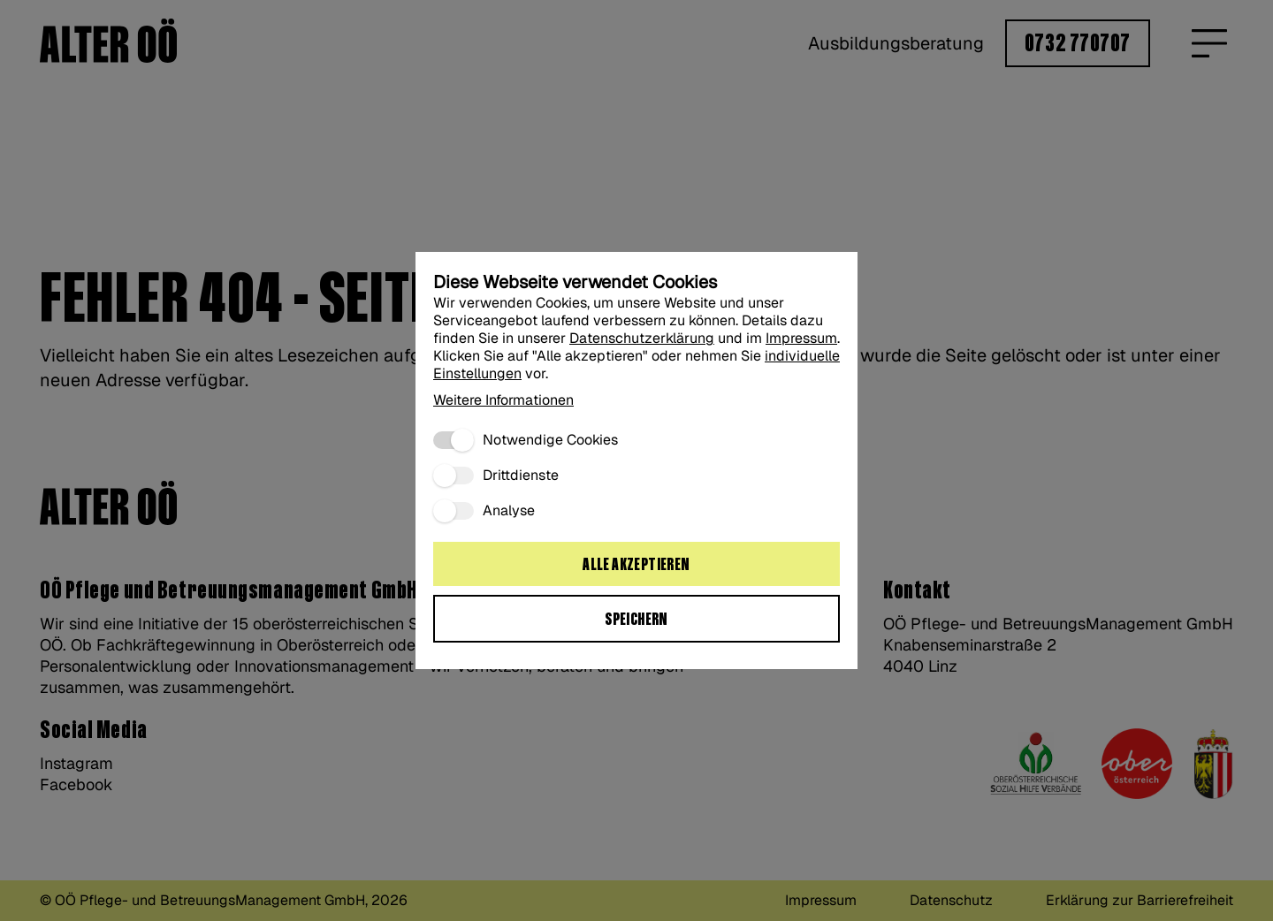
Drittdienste (521, 475)
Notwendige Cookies (550, 440)
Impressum (801, 338)
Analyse (509, 511)
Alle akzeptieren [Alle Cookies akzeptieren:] (636, 564)
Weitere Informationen (503, 400)
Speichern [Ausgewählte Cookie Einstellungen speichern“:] (636, 619)
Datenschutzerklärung (641, 338)
